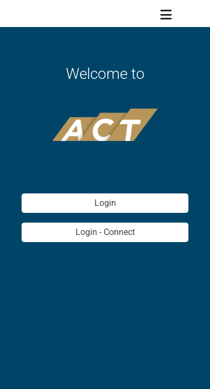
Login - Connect (105, 232)
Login (105, 203)
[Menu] (166, 15)
